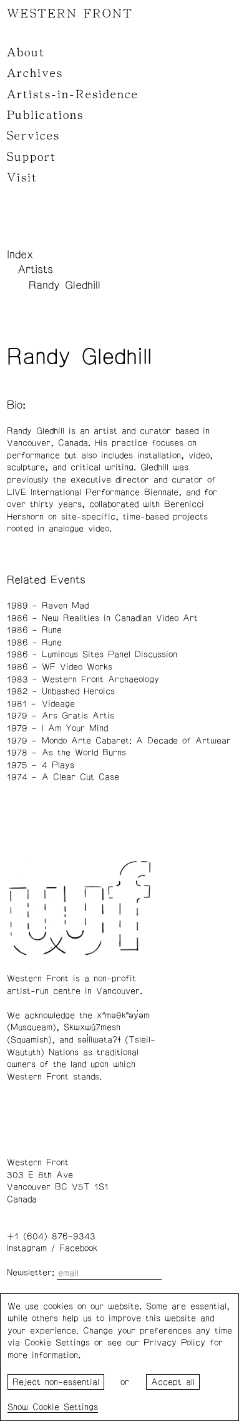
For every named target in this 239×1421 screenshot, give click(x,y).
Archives (35, 73)
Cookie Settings (65, 1407)
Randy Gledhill (64, 285)
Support (31, 157)
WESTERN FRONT (70, 14)
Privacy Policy (174, 1342)
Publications (45, 115)
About (26, 52)
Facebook (78, 1248)
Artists (35, 269)
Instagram (27, 1248)
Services (33, 136)
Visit (22, 177)
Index (20, 254)
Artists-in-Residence (73, 94)
